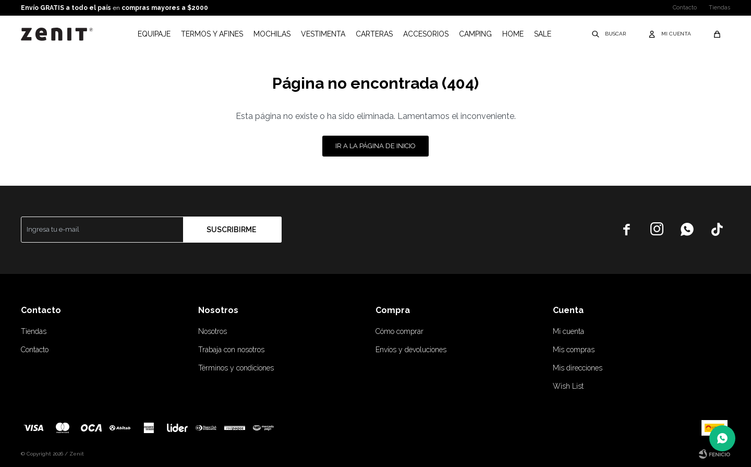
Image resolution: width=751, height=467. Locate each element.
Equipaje (154, 34)
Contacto (685, 7)
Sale (542, 34)
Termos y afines (212, 34)
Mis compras (574, 349)
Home (513, 34)
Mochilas (271, 34)
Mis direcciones (577, 368)
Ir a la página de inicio (375, 146)
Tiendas (719, 7)
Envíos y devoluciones (411, 349)
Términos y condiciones (236, 368)
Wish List (568, 386)
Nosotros (212, 331)
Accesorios (426, 34)
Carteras (374, 34)
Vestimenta (323, 34)
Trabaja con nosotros (231, 349)
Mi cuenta (568, 331)
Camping (475, 34)
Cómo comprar (399, 331)
